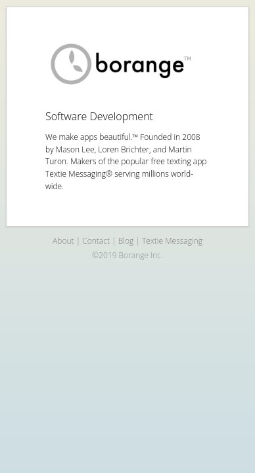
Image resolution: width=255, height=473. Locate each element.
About (63, 240)
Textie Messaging (172, 240)
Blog (126, 240)
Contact (96, 240)
